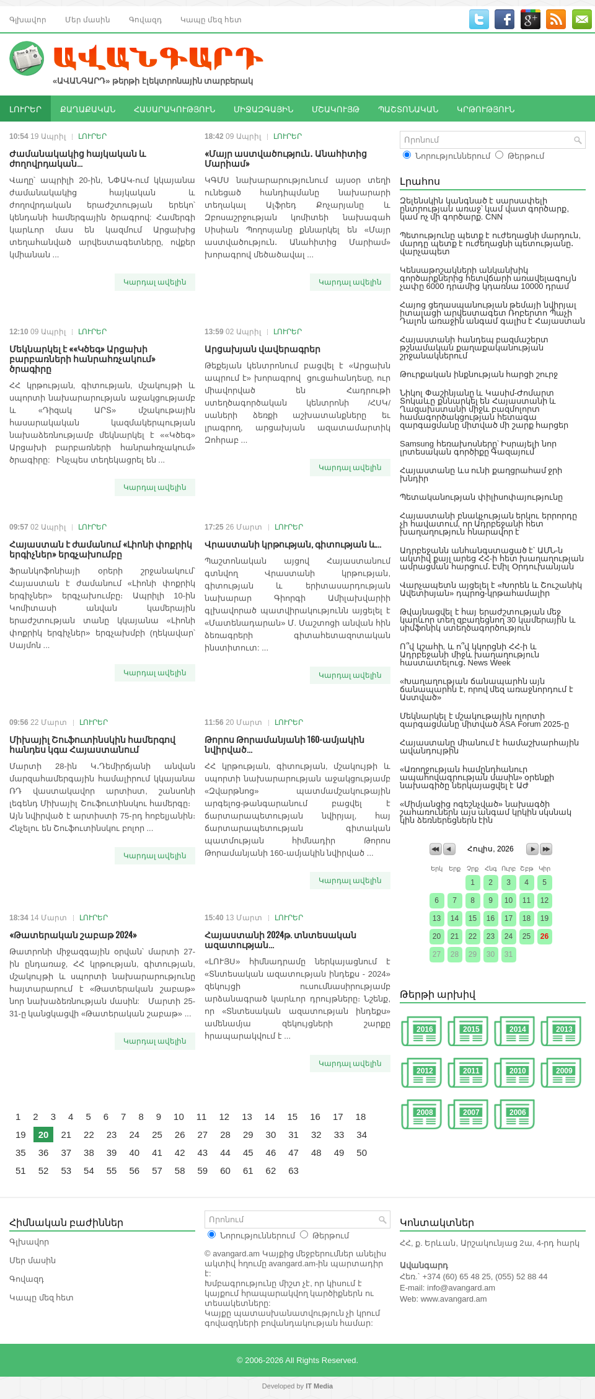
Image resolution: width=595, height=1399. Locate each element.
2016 (424, 1029)
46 (271, 1152)
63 (293, 1170)
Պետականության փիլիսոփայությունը (481, 497)
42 (180, 1152)
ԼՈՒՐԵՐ (25, 108)
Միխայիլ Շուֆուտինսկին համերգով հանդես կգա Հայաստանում (92, 743)
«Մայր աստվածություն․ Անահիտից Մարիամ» (286, 157)
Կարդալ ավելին (155, 282)
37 (66, 1152)
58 (180, 1170)
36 (43, 1152)
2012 (424, 1071)
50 (361, 1152)
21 (66, 1134)
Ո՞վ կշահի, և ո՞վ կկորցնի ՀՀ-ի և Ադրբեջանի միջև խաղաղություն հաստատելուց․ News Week (469, 654)
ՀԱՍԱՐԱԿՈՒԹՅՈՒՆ (174, 108)
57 (157, 1170)
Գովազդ (145, 19)
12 (224, 1116)
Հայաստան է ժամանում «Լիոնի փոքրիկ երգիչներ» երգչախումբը (100, 548)
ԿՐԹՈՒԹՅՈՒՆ (485, 108)
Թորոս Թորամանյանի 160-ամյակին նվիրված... (284, 743)
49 (339, 1152)
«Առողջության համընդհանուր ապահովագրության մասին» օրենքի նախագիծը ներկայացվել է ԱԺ (477, 777)
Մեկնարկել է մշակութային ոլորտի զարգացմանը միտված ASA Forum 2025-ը (484, 720)
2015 (471, 1029)
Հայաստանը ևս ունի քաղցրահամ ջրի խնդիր (481, 474)
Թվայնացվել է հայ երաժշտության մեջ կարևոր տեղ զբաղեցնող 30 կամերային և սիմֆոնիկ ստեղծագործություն (488, 620)
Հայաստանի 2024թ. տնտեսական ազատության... (280, 939)
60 (225, 1170)
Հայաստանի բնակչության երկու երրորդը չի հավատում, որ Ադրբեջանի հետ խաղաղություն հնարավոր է (488, 523)
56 (134, 1170)
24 (134, 1134)
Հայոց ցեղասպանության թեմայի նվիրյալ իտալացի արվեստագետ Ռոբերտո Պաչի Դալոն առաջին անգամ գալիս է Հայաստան (492, 313)
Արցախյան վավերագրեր (262, 348)
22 (89, 1134)
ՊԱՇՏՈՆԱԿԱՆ (408, 108)
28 (225, 1134)
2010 (517, 1071)
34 (361, 1134)
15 (293, 1116)
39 (112, 1152)
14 (270, 1116)
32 (316, 1134)
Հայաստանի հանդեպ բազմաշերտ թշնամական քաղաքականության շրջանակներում (474, 347)
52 (43, 1170)
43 (203, 1152)
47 (293, 1152)
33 (339, 1134)
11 (201, 1116)
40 (134, 1152)
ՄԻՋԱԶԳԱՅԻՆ (263, 108)
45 (248, 1152)
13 (247, 1116)
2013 (564, 1029)
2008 (424, 1112)
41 (157, 1152)
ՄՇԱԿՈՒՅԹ (335, 108)
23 (112, 1134)
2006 (517, 1112)
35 (20, 1152)
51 (20, 1170)
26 (180, 1134)
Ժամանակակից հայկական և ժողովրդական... (77, 157)
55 (112, 1170)
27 (203, 1134)
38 (89, 1152)
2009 (564, 1071)
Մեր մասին (87, 19)
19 (20, 1134)
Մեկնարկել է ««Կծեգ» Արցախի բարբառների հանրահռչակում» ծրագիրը (82, 358)
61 (248, 1170)
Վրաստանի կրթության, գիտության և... (293, 543)
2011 (471, 1071)
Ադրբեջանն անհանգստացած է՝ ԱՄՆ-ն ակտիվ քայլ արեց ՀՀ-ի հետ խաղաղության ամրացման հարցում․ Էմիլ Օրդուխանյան (492, 558)
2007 (471, 1112)
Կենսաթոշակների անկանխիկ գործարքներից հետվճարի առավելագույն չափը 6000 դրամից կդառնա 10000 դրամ (488, 278)
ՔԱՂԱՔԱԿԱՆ (87, 108)
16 (315, 1116)
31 (293, 1134)
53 (66, 1170)
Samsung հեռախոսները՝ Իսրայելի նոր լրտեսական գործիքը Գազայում (478, 447)
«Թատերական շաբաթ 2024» (73, 934)
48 (316, 1152)
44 (225, 1152)
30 (271, 1134)
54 (89, 1170)
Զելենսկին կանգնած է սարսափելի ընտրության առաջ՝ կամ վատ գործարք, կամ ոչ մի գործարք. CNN (484, 208)
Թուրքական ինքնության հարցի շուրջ (479, 374)
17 (338, 1116)
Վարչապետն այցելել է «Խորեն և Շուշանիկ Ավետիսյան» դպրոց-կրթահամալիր (491, 589)
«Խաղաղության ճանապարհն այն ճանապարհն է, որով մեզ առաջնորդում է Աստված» (486, 689)
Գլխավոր (27, 19)
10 (179, 1116)
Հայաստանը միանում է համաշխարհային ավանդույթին (489, 746)
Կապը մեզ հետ (211, 19)
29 (248, 1134)
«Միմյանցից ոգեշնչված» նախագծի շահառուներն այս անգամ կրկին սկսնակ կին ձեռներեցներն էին (485, 812)
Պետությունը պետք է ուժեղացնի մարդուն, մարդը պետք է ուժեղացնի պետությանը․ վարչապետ (490, 243)
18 (361, 1116)
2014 (517, 1029)
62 (271, 1170)
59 (203, 1170)
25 (157, 1134)
